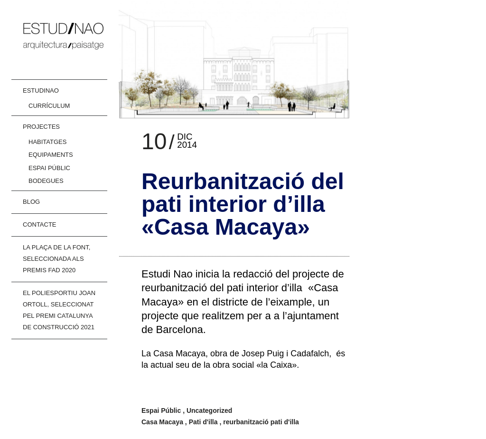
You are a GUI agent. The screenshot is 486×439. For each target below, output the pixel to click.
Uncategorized (209, 410)
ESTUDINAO (41, 90)
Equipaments (50, 154)
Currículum (49, 105)
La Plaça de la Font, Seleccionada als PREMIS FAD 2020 (56, 259)
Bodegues (46, 180)
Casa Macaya (163, 422)
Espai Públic (49, 168)
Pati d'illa (204, 422)
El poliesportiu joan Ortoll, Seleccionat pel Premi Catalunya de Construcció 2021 (59, 310)
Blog (31, 201)
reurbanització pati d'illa (261, 422)
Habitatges (47, 141)
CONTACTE (39, 224)
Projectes (41, 126)
